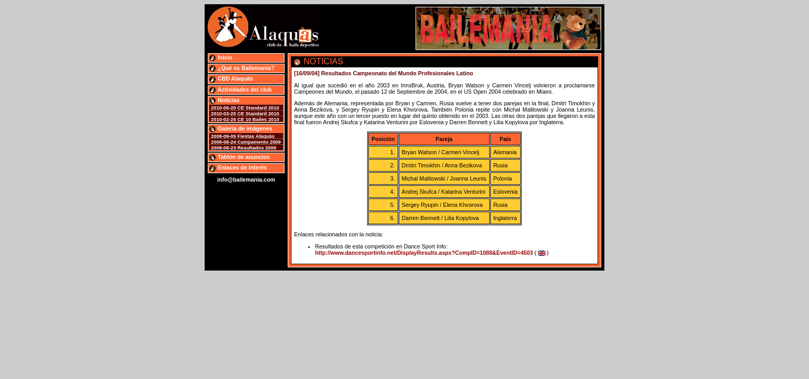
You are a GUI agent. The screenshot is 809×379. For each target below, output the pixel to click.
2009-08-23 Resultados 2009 (243, 148)
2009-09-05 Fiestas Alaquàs (243, 136)
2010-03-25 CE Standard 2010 (245, 113)
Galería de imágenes (240, 128)
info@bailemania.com (246, 179)
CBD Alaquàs (231, 78)
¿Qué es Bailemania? (242, 68)
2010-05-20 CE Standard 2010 (245, 108)
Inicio (220, 57)
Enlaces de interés (238, 167)
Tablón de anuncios (239, 157)
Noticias (224, 100)
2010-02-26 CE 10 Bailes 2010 (245, 119)
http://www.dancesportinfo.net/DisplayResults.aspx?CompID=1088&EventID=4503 (424, 253)
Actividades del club (240, 89)
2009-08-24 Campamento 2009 (246, 142)
